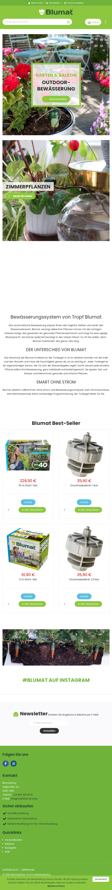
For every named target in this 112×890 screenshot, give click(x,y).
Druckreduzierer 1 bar (84, 485)
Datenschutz (10, 869)
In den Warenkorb (32, 509)
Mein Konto (35, 3)
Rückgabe (10, 847)
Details (28, 502)
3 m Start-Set (28, 579)
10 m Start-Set (28, 485)
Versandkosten (13, 840)
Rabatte (9, 843)
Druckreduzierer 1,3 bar (84, 579)
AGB (7, 851)
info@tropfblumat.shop (24, 798)
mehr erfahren (58, 99)
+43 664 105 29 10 (23, 794)
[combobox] (34, 22)
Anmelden (53, 3)
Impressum (28, 869)
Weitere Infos (56, 886)
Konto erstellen (74, 3)
